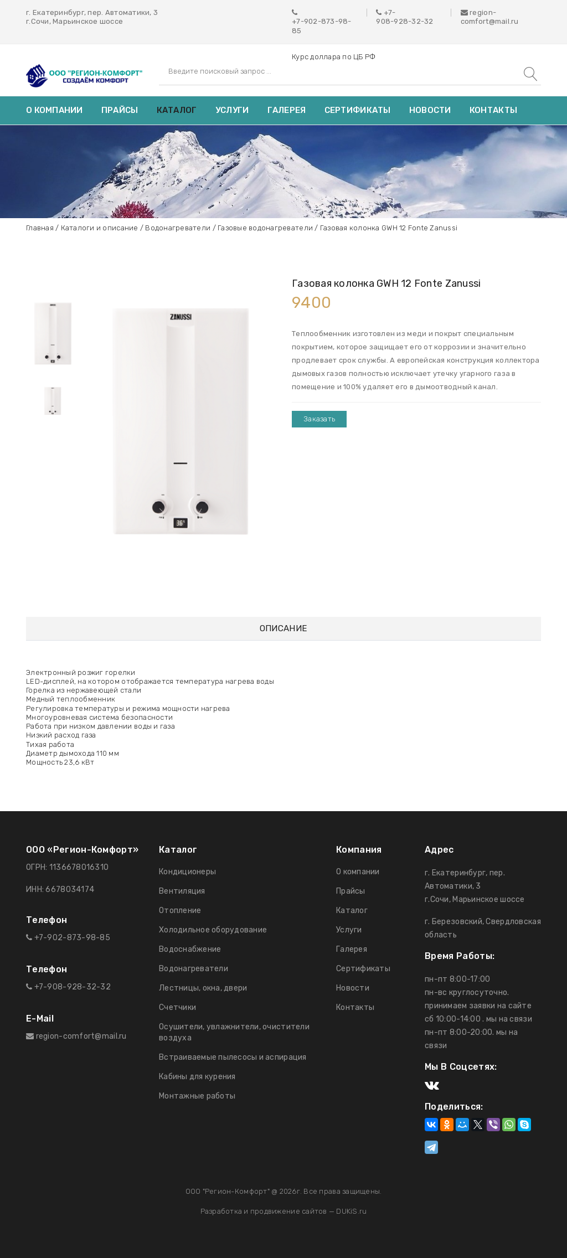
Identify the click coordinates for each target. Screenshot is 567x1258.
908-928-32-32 (404, 21)
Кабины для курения (197, 1076)
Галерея (286, 110)
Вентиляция (182, 891)
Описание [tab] (283, 628)
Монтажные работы (197, 1096)
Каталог (177, 110)
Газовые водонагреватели (265, 228)
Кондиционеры (187, 872)
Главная (40, 228)
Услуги (232, 110)
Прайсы (119, 110)
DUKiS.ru (351, 1211)
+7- (390, 12)
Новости (430, 110)
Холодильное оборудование (213, 930)
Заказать (319, 419)
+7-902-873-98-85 (322, 25)
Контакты (493, 110)
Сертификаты (357, 110)
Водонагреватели (177, 228)
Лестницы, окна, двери (203, 988)
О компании (54, 110)
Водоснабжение (190, 949)
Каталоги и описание (99, 228)
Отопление (180, 910)
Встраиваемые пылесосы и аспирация (233, 1057)
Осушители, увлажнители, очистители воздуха (234, 1032)
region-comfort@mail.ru (490, 16)
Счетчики (177, 1007)
